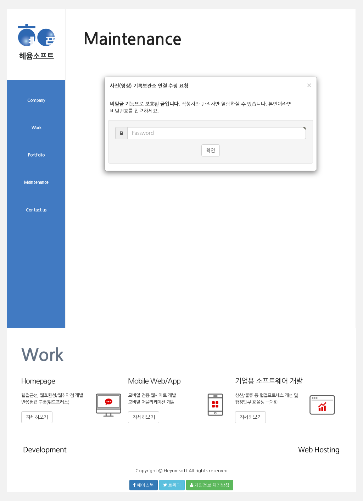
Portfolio (36, 155)
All (191, 470)
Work (36, 128)
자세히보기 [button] (37, 417)
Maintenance (36, 182)
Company (36, 100)
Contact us (36, 210)
